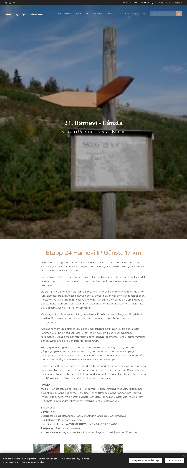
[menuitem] (59, 14)
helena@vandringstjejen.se (171, 2)
